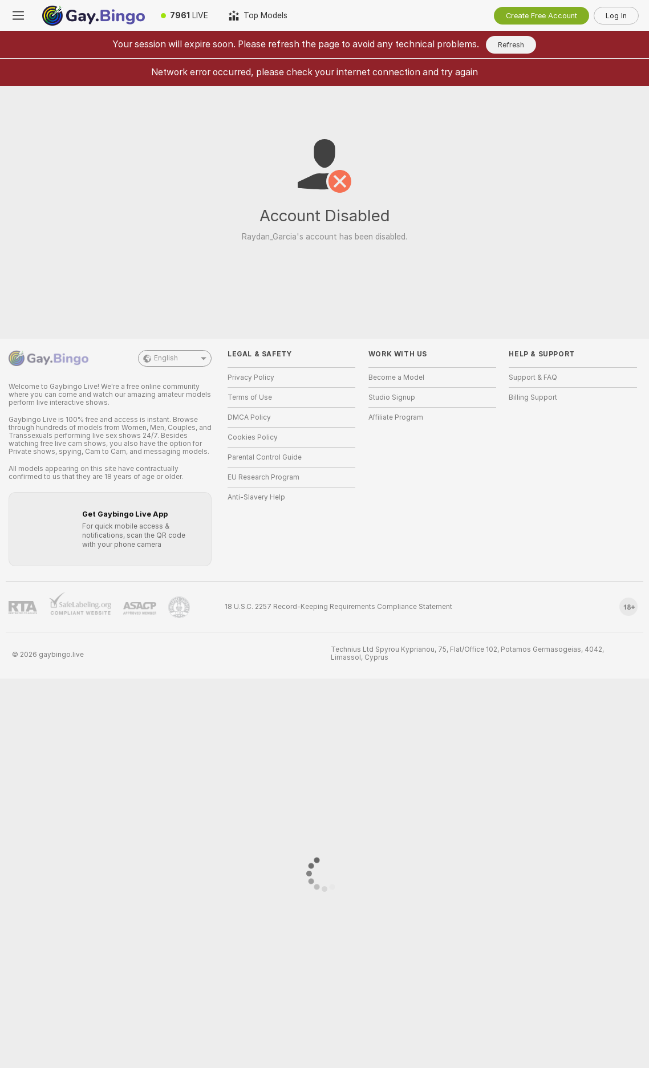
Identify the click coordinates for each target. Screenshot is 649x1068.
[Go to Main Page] (93, 15)
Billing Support (533, 397)
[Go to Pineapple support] (179, 607)
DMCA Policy (249, 417)
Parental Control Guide (265, 457)
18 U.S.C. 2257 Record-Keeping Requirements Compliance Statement (338, 607)
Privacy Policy (251, 377)
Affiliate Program (395, 417)
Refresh (511, 44)
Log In (616, 15)
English (174, 358)
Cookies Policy (253, 437)
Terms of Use (250, 397)
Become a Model (396, 377)
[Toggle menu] (18, 15)
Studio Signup (391, 397)
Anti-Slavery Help (256, 497)
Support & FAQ (533, 377)
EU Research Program (263, 477)
